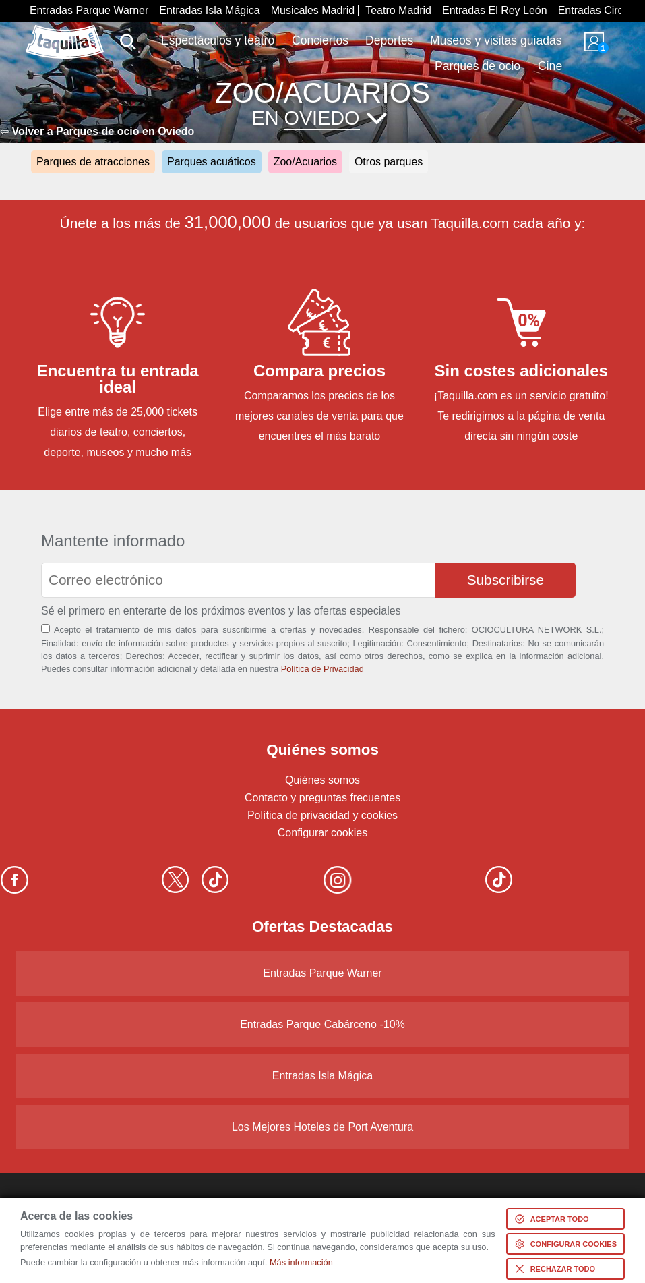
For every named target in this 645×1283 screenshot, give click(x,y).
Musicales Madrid (313, 10)
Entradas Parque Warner (89, 10)
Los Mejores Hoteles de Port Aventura (322, 1127)
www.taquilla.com (65, 30)
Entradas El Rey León (494, 10)
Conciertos (320, 40)
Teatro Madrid (398, 10)
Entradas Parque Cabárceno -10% (322, 1024)
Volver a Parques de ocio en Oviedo (102, 131)
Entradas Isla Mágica (209, 10)
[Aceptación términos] (45, 628)
